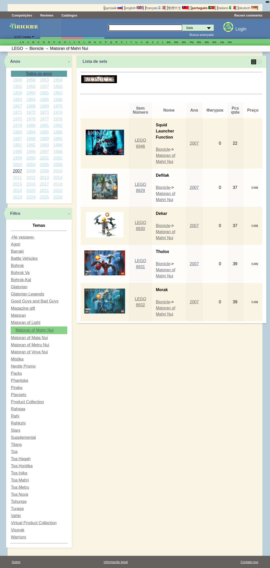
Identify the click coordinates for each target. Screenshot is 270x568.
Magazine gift (23, 308)
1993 (44, 145)
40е (169, 42)
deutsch (248, 8)
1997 (44, 152)
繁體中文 (178, 8)
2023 (17, 197)
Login (240, 29)
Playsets (18, 395)
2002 (57, 158)
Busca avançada (202, 35)
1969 (44, 106)
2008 (31, 171)
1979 (17, 125)
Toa (14, 452)
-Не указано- (23, 237)
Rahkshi (18, 423)
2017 (44, 184)
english (134, 8)
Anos (15, 61)
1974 (57, 112)
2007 (17, 171)
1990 (57, 139)
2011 (17, 177)
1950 (31, 80)
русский (113, 8)
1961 (44, 93)
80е (199, 42)
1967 (17, 106)
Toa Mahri (20, 480)
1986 (57, 132)
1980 (31, 125)
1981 (44, 125)
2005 (44, 164)
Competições (22, 15)
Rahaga (18, 409)
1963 (17, 99)
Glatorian (19, 287)
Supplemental (23, 437)
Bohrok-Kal (21, 280)
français (155, 8)
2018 (57, 184)
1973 (44, 112)
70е (192, 42)
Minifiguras (72, 29)
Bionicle (163, 149)
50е (176, 42)
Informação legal (116, 562)
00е (214, 42)
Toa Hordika (22, 466)
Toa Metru (20, 487)
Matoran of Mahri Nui (34, 330)
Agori (15, 244)
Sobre (16, 562)
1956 (31, 86)
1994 (57, 145)
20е (230, 42)
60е (184, 42)
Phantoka (19, 380)
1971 (17, 112)
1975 (17, 119)
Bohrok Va (20, 273)
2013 (44, 177)
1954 (57, 80)
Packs (16, 373)
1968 (31, 106)
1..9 (22, 42)
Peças (93, 29)
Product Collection (27, 402)
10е (222, 42)
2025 (44, 197)
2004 (31, 164)
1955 (17, 86)
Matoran (18, 315)
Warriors (18, 537)
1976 (31, 119)
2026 (57, 197)
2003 (17, 164)
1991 (17, 145)
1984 (31, 132)
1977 (44, 119)
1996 (31, 152)
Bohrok (17, 265)
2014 (57, 177)
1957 (44, 86)
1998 (57, 152)
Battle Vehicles (24, 258)
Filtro (15, 213)
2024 (31, 197)
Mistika (17, 359)
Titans (16, 444)
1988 (31, 139)
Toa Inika (19, 473)
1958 (57, 86)
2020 (31, 190)
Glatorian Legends (27, 294)
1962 (57, 93)
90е (207, 42)
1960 (31, 93)
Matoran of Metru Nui (30, 345)
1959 (17, 93)
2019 (17, 190)
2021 (44, 190)
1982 (57, 125)
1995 (17, 152)
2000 (31, 158)
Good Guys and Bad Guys (35, 301)
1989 (44, 139)
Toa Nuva (19, 494)
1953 (44, 80)
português (203, 8)
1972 (31, 112)
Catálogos (69, 15)
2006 (57, 164)
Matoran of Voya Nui (29, 352)
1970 (57, 106)
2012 (31, 177)
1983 (17, 132)
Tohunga (18, 501)
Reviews (46, 15)
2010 (57, 171)
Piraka (16, 387)
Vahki (16, 516)
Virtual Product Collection (34, 523)
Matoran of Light (25, 322)
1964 (31, 99)
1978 (57, 119)
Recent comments (248, 15)
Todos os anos (39, 73)
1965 (44, 99)
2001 (44, 158)
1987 (17, 139)
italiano (226, 8)
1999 (17, 158)
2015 (17, 184)
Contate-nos (249, 562)
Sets (50, 29)
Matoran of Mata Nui (29, 338)
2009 (44, 171)
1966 (57, 99)
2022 (57, 190)
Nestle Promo (23, 366)
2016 (31, 184)
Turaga (17, 508)
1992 (31, 145)
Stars (15, 430)
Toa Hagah (21, 459)
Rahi (15, 416)
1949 (17, 80)
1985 (44, 132)
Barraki (17, 251)
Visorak (17, 530)
